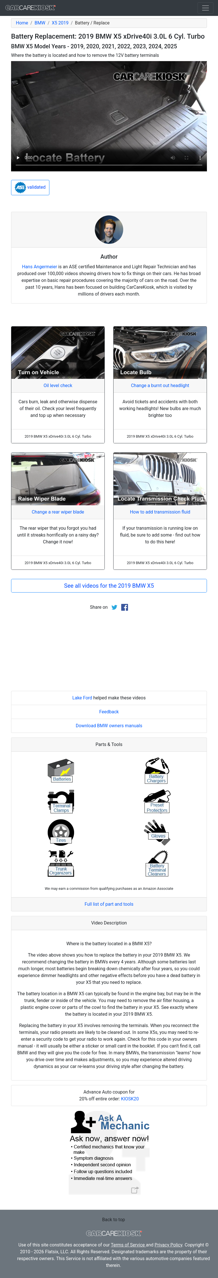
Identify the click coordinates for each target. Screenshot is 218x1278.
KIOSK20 (130, 1099)
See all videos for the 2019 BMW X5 (109, 585)
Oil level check (57, 385)
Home (22, 23)
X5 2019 (60, 23)
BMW (40, 23)
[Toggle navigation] (205, 8)
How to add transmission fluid (160, 512)
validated (30, 187)
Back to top (113, 1219)
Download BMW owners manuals (109, 725)
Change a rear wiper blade (58, 512)
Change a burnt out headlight (160, 385)
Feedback (109, 711)
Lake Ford (82, 698)
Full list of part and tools (109, 904)
